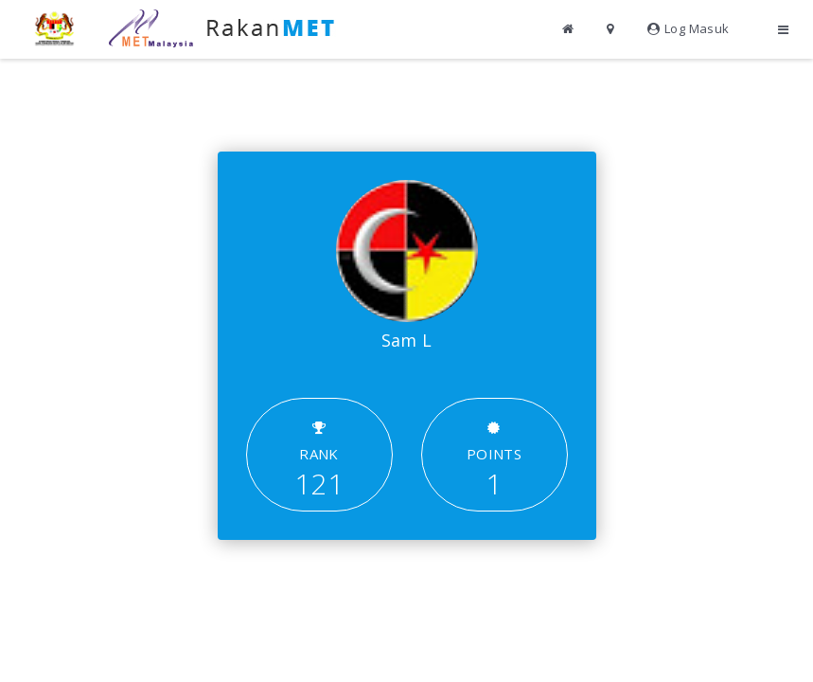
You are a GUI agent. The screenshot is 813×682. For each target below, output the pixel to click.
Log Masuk (688, 28)
